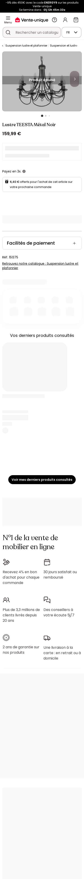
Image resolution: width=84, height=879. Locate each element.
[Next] (75, 79)
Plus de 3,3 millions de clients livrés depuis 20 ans (21, 615)
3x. (19, 171)
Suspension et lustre (63, 45)
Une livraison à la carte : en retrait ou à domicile (62, 653)
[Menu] (8, 18)
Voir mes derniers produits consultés (42, 479)
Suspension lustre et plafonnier (26, 45)
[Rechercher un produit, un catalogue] (8, 32)
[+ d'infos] (24, 171)
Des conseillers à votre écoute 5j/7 (58, 612)
